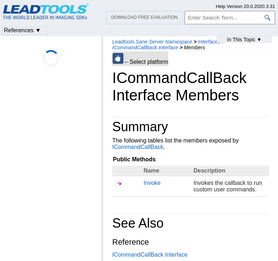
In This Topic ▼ (244, 39)
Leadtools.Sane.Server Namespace (152, 42)
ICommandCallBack (137, 147)
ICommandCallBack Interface (145, 47)
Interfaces (209, 42)
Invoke (152, 183)
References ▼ (22, 30)
